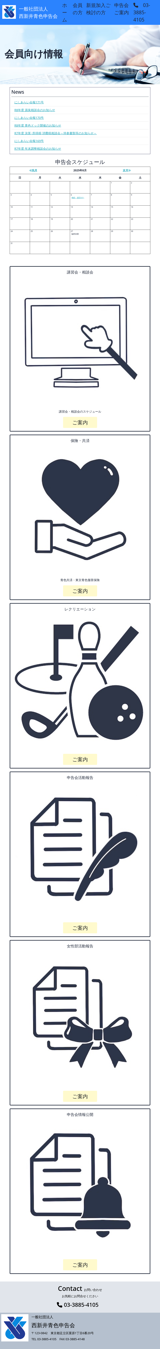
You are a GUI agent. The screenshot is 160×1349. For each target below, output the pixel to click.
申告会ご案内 (121, 9)
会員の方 (78, 9)
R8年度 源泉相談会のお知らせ (34, 110)
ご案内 (80, 422)
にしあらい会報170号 (29, 118)
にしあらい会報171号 (29, 102)
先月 (33, 170)
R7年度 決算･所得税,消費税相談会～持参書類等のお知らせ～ (55, 133)
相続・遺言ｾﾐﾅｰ (78, 197)
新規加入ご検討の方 (98, 9)
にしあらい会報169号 (29, 141)
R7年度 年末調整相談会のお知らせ (37, 149)
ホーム (64, 12)
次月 (127, 170)
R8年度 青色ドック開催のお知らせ (37, 125)
